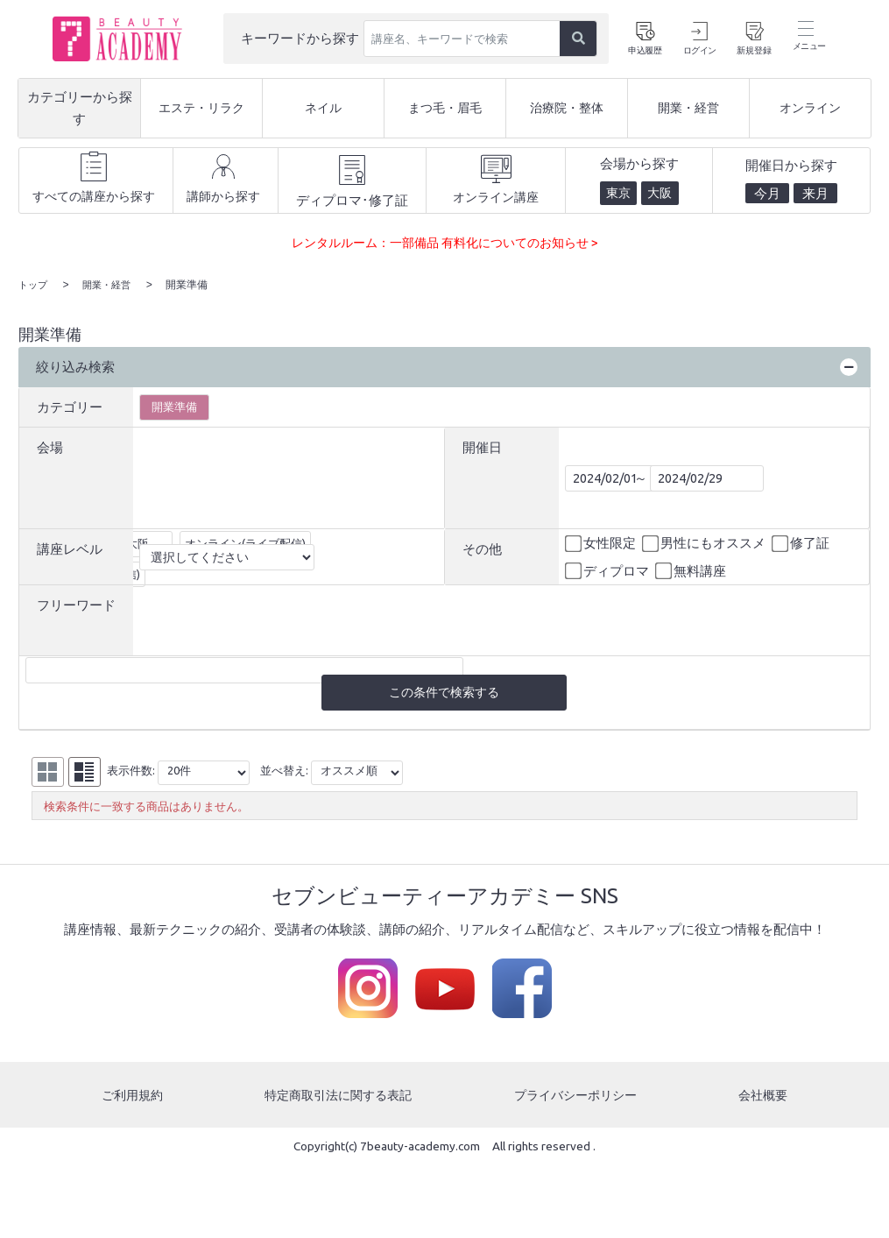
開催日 (482, 446)
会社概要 (764, 1096)
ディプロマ (608, 570)
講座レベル (69, 548)
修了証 (801, 543)
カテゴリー (69, 406)
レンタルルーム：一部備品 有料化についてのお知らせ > (445, 242)
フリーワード (76, 604)
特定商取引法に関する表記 (338, 1096)
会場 (50, 446)
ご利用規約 (131, 1096)
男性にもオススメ (705, 543)
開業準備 (174, 406)
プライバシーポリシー (577, 1096)
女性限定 (602, 543)
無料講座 (692, 570)
